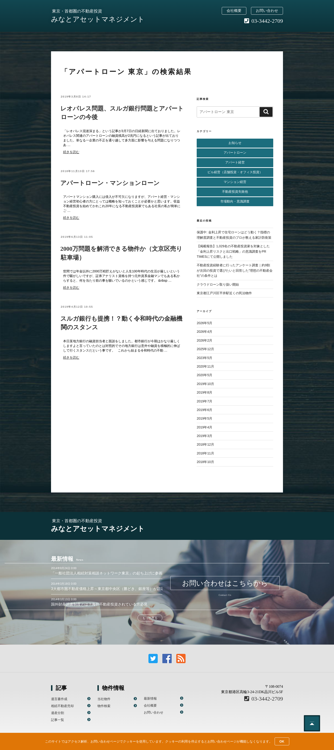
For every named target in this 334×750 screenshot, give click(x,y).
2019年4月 (204, 427)
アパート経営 (235, 162)
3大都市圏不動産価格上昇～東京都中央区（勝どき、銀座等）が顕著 (107, 589)
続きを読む (71, 152)
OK (281, 741)
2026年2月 (204, 340)
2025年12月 (205, 349)
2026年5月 (204, 323)
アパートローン (235, 152)
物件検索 (103, 706)
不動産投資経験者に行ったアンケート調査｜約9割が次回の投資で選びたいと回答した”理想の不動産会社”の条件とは (235, 270)
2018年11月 (205, 453)
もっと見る (149, 618)
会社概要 (234, 11)
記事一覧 (57, 720)
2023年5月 (204, 358)
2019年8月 (204, 392)
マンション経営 (235, 182)
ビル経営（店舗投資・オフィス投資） (235, 172)
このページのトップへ (312, 723)
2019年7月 (204, 401)
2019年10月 (205, 384)
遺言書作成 (59, 699)
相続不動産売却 (62, 706)
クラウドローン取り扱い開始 (218, 284)
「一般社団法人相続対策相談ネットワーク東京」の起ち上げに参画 (106, 573)
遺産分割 (57, 713)
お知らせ (234, 143)
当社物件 (103, 699)
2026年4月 (204, 331)
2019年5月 (204, 418)
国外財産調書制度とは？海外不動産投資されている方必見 (99, 604)
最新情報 (150, 698)
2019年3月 (204, 436)
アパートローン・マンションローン (110, 183)
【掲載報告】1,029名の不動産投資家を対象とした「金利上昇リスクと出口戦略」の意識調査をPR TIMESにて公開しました (233, 251)
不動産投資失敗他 (235, 191)
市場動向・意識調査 (235, 201)
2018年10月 (205, 462)
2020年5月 (204, 375)
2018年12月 (205, 444)
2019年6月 (204, 410)
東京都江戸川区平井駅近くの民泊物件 (224, 293)
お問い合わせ (267, 11)
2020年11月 (205, 366)
